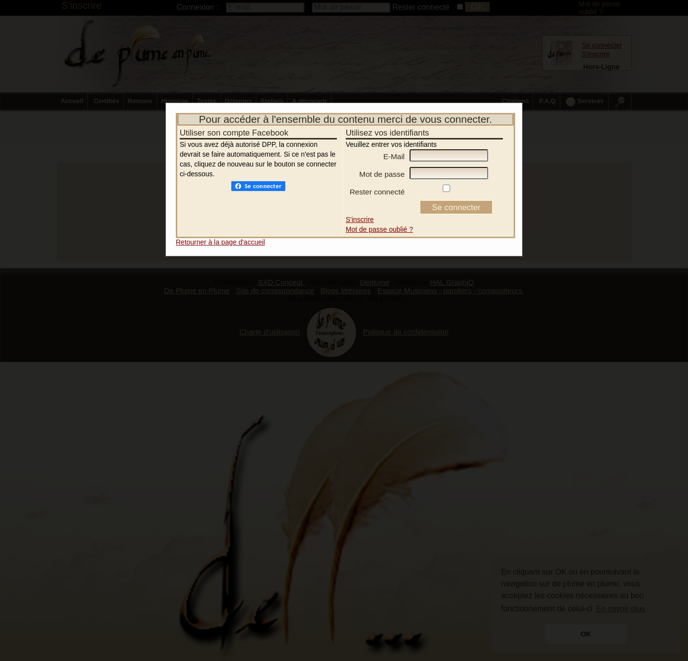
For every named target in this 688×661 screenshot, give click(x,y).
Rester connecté (377, 179)
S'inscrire (360, 207)
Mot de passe (382, 162)
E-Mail (394, 144)
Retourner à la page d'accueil (220, 230)
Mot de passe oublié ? (379, 217)
